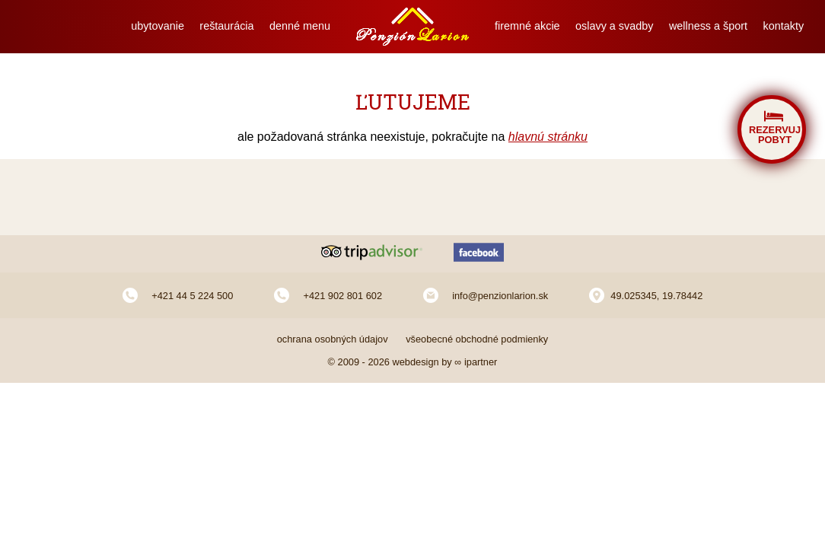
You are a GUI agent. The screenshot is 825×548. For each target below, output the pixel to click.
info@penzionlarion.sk (500, 295)
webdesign (415, 362)
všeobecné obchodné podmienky (477, 339)
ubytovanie (157, 26)
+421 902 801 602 (342, 295)
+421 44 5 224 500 (192, 295)
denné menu (299, 26)
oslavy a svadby (614, 26)
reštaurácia (226, 26)
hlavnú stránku (548, 136)
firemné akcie (527, 26)
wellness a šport (708, 26)
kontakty (783, 26)
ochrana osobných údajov (332, 339)
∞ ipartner (475, 362)
